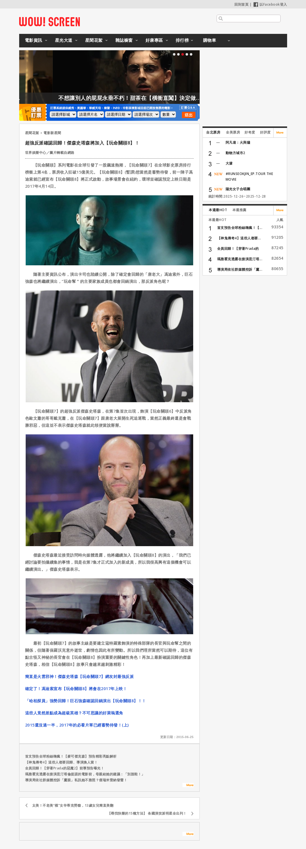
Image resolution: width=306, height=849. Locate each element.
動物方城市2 (235, 152)
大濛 (229, 163)
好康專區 (154, 40)
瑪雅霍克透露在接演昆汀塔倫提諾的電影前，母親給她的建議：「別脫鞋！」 (85, 774)
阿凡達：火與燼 (238, 142)
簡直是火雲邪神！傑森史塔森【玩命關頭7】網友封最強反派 (79, 676)
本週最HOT (218, 209)
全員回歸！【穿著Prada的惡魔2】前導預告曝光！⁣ (64, 768)
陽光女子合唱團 (238, 189)
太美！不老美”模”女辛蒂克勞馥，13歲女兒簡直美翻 (73, 805)
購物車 (209, 40)
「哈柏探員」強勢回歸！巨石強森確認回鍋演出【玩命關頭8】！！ (85, 700)
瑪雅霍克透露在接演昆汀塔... (240, 259)
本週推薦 (239, 209)
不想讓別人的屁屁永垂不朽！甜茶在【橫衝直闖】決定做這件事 (144, 98)
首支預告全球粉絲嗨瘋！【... (240, 227)
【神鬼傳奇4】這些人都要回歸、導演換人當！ (61, 762)
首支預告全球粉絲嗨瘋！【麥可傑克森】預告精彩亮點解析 (71, 756)
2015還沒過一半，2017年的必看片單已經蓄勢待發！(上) (77, 725)
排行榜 (182, 40)
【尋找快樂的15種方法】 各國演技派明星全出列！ (147, 813)
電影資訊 (33, 40)
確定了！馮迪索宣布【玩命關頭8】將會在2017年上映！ (76, 688)
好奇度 (250, 132)
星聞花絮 (94, 40)
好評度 (265, 132)
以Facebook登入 (270, 4)
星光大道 (63, 40)
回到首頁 (241, 4)
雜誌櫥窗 (124, 40)
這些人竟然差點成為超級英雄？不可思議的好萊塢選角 (74, 712)
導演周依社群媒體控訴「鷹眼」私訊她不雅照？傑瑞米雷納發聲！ (76, 780)
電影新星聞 (52, 132)
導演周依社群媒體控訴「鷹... (240, 269)
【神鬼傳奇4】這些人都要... (239, 238)
